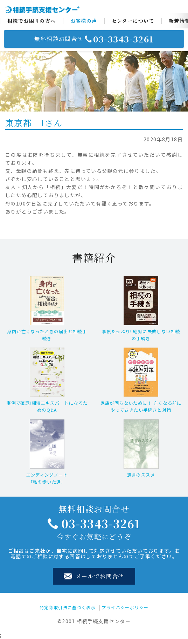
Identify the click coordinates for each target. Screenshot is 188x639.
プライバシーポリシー (125, 607)
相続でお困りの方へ (31, 20)
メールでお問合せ (94, 576)
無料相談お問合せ (93, 39)
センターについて (133, 20)
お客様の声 (83, 20)
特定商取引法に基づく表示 (68, 607)
